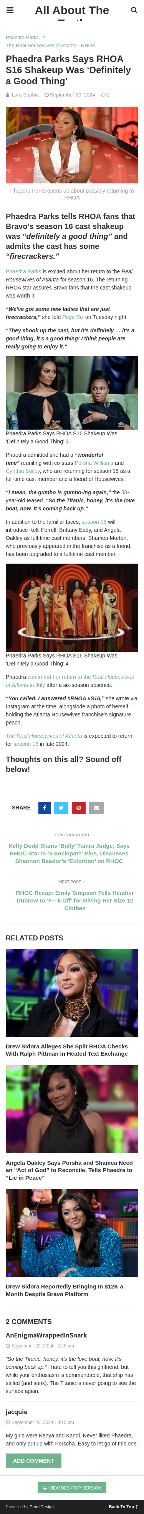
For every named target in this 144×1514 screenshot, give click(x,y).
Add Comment (33, 1461)
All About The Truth (72, 12)
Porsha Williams (94, 463)
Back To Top (123, 1506)
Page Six (73, 317)
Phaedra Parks (22, 37)
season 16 (94, 522)
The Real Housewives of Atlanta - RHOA (50, 45)
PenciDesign (42, 1506)
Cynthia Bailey (23, 471)
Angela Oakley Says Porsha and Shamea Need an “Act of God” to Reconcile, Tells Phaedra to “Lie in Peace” (69, 1170)
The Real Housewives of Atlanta (44, 736)
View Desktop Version (72, 1488)
